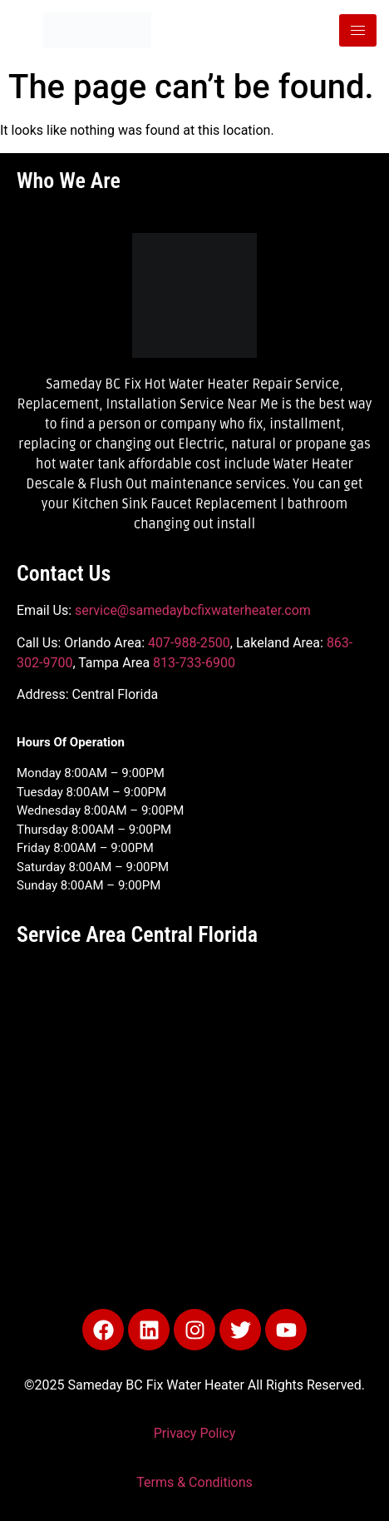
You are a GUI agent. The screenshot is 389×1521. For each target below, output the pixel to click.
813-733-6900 (194, 663)
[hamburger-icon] (358, 30)
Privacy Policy (195, 1433)
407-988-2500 (189, 643)
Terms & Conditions (194, 1482)
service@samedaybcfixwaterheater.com (193, 610)
